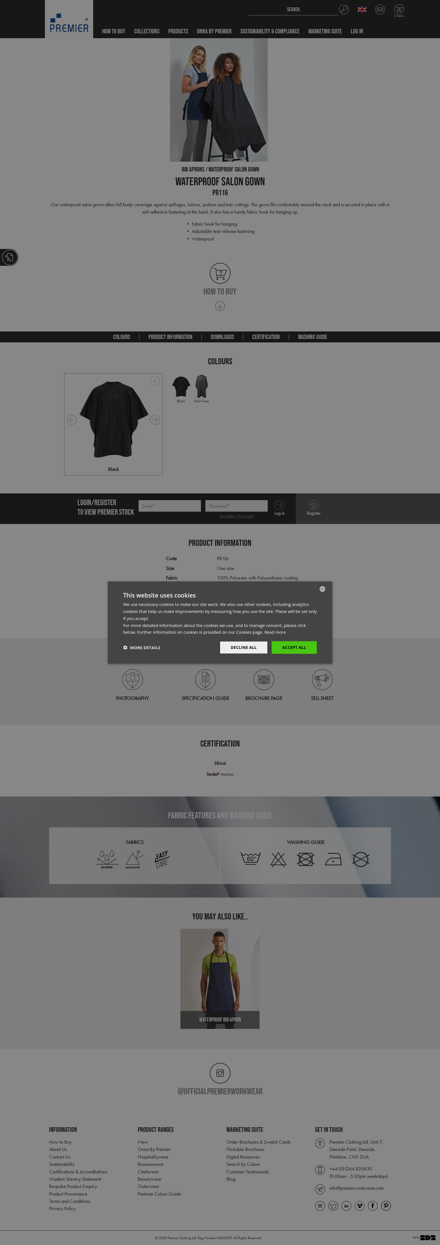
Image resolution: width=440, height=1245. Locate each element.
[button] (141, 647)
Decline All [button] (243, 647)
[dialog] (220, 622)
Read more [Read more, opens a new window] (275, 632)
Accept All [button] (294, 647)
